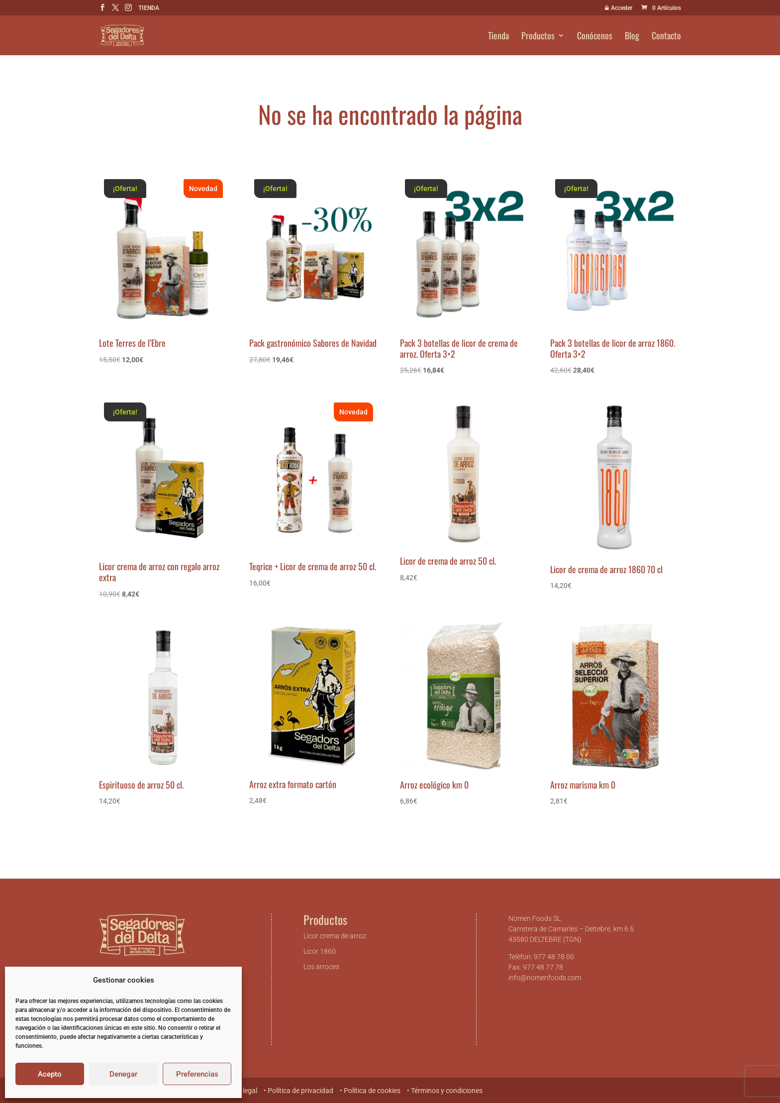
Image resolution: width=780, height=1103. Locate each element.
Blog (632, 37)
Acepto (50, 1074)
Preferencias (197, 1074)
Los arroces (321, 967)
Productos (538, 37)
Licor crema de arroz (334, 936)
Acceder (617, 8)
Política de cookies (372, 1091)
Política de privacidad (300, 1091)
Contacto (666, 37)
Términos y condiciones (447, 1091)
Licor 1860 (319, 951)
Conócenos (594, 37)
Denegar (123, 1074)
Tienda (498, 37)
